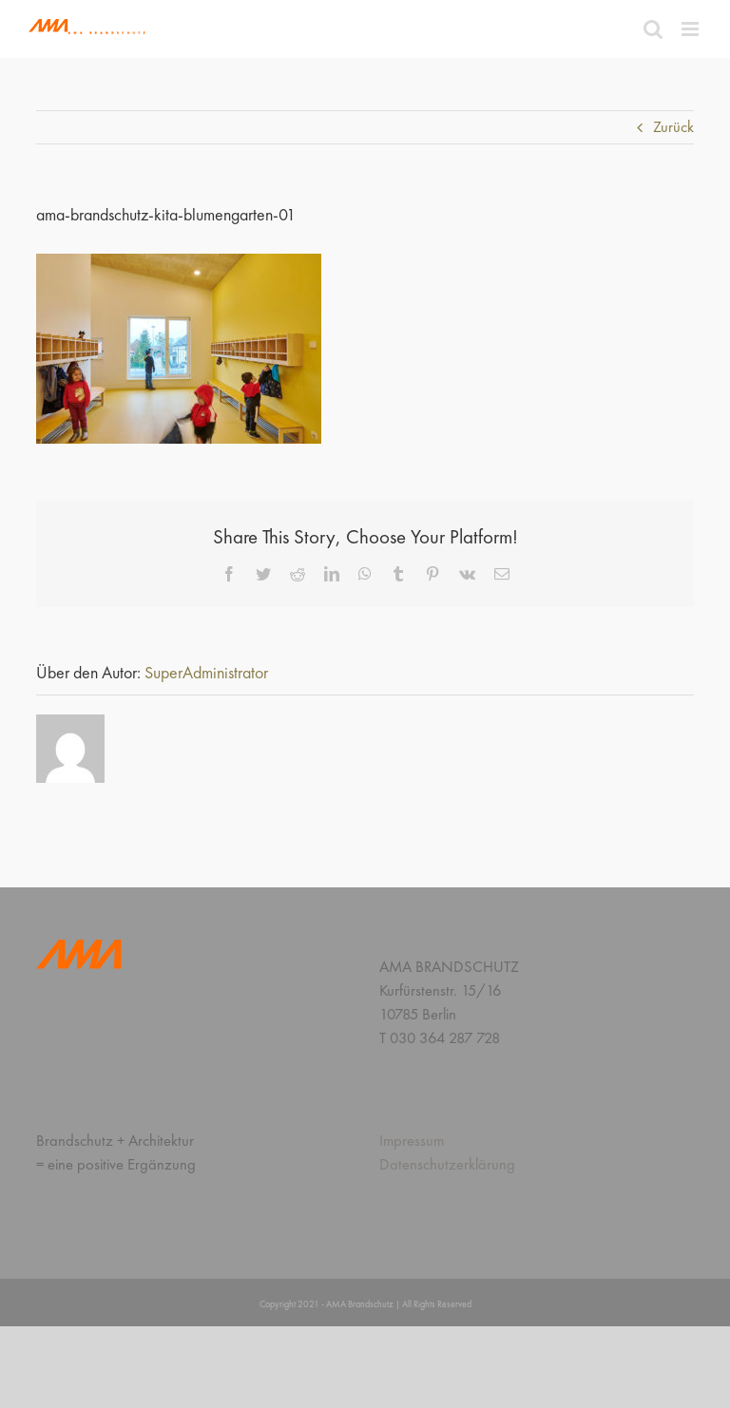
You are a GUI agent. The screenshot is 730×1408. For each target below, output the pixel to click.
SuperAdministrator (206, 672)
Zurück (673, 127)
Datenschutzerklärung (447, 1164)
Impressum (411, 1141)
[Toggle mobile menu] (691, 29)
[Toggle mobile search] (653, 29)
